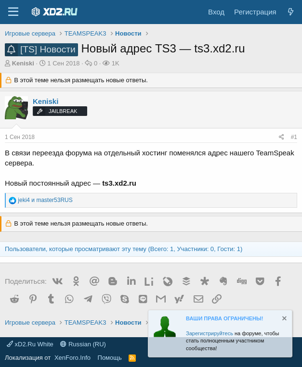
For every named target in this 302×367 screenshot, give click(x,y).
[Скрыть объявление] (284, 319)
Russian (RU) (83, 344)
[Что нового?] (290, 12)
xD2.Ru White (30, 344)
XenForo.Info (72, 357)
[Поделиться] (282, 137)
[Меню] (13, 12)
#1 (294, 137)
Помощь (110, 357)
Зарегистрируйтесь (209, 333)
